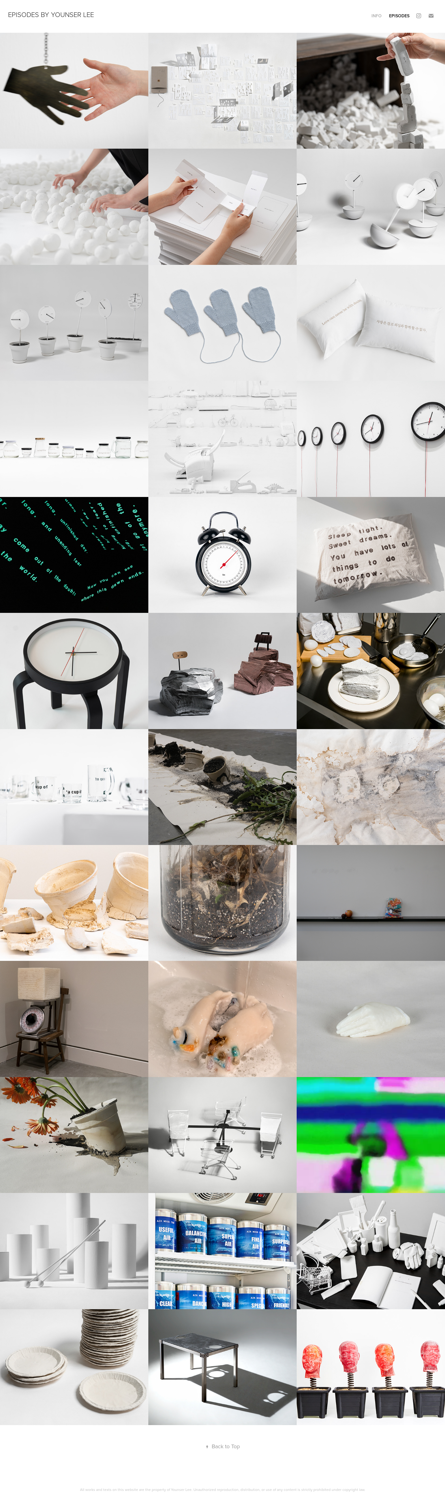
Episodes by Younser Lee (51, 14)
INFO (376, 16)
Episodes (399, 16)
